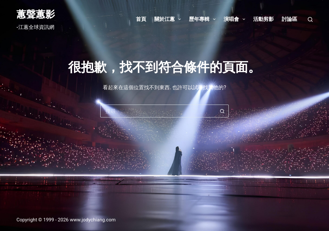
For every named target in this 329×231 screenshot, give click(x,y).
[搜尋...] (158, 111)
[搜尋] (310, 19)
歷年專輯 (203, 19)
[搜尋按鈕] (222, 111)
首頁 (141, 19)
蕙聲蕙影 (35, 14)
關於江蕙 (168, 19)
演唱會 (236, 19)
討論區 (289, 19)
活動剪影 (263, 19)
